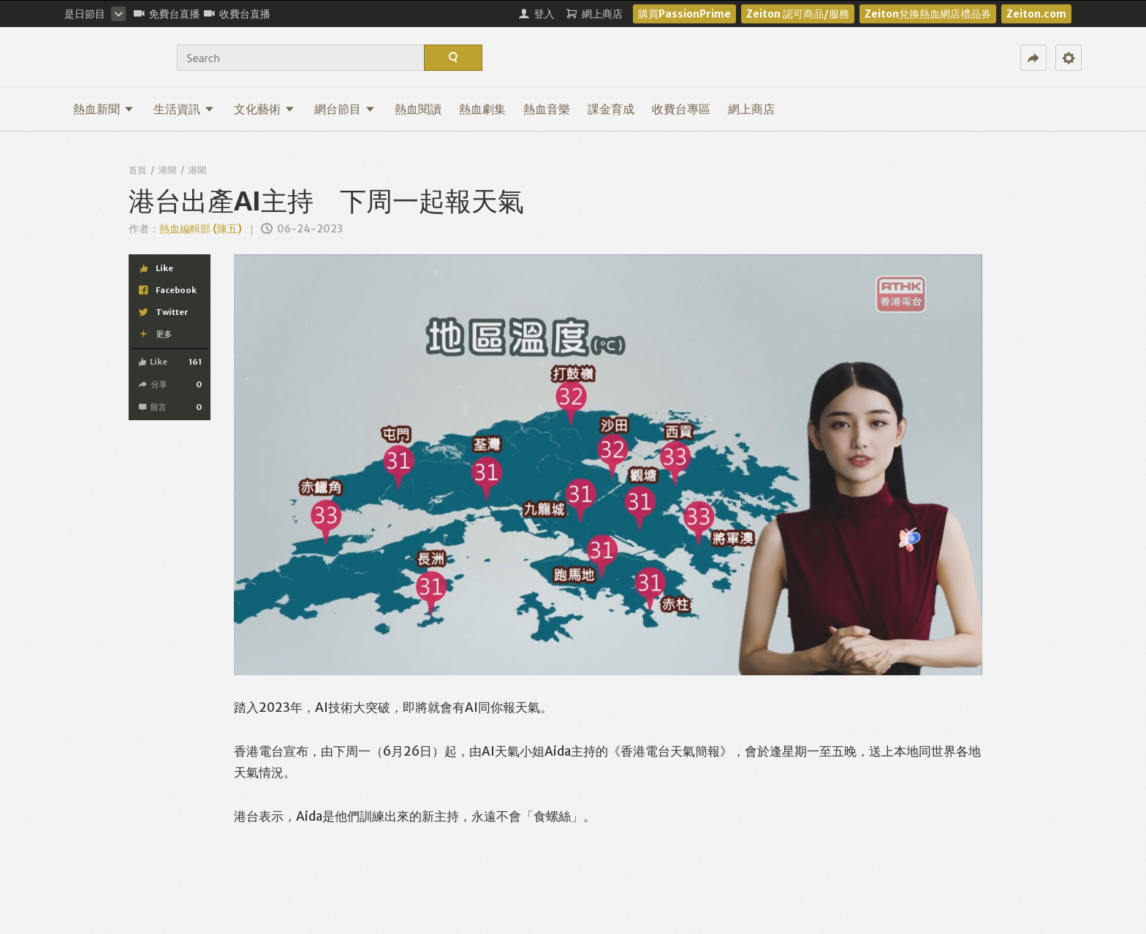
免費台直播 (167, 13)
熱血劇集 (482, 109)
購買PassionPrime (684, 13)
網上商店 (751, 109)
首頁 (137, 169)
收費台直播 (237, 13)
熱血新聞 (103, 109)
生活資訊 (183, 109)
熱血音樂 (546, 109)
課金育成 (611, 109)
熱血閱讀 (418, 109)
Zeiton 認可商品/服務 (797, 13)
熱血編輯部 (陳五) (200, 228)
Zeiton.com (1036, 13)
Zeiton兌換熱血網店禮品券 (928, 13)
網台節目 (344, 109)
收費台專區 (681, 109)
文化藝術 (264, 109)
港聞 (167, 169)
